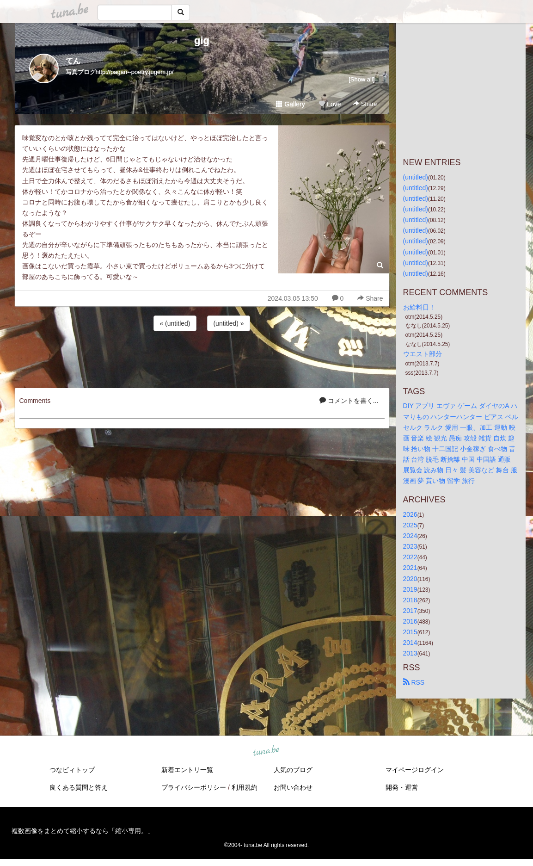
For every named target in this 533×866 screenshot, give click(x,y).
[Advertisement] (202, 358)
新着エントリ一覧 (187, 769)
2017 (410, 610)
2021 (410, 567)
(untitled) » (228, 323)
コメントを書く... (349, 400)
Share (365, 103)
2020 (410, 578)
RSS (414, 682)
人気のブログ (293, 769)
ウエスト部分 (422, 354)
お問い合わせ (293, 787)
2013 (410, 653)
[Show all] (361, 79)
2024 (410, 535)
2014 (410, 642)
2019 (410, 589)
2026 (410, 514)
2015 (410, 632)
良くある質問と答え (78, 787)
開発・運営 (402, 787)
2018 (410, 600)
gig (201, 40)
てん (73, 61)
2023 (410, 546)
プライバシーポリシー (193, 787)
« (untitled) (174, 323)
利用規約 (244, 787)
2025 (410, 525)
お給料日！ (419, 307)
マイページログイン (415, 769)
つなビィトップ (72, 769)
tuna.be (266, 751)
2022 (410, 557)
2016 (410, 621)
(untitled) (415, 177)
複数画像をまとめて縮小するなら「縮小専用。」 (83, 831)
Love (330, 104)
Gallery (290, 104)
